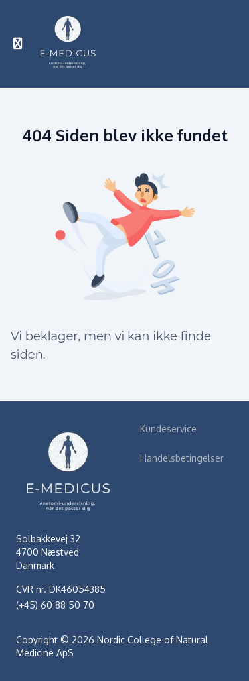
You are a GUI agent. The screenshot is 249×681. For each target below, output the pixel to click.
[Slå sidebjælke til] (18, 43)
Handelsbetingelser (182, 458)
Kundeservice (168, 428)
